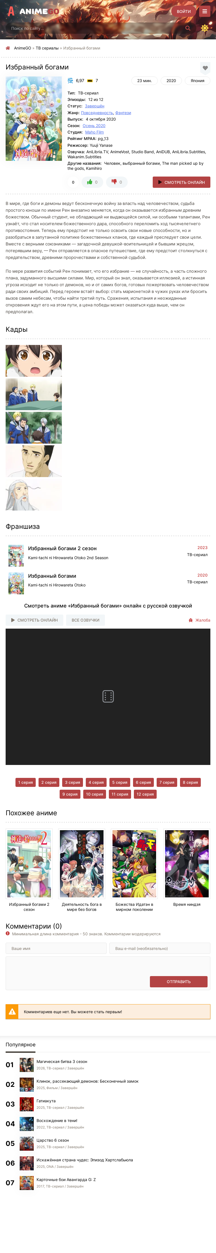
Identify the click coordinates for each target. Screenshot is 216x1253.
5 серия (119, 782)
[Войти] (183, 11)
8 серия (190, 782)
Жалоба (199, 620)
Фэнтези (123, 112)
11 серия (120, 794)
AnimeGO (22, 48)
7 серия (166, 782)
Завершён (94, 105)
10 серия (94, 794)
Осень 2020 (94, 125)
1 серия (25, 782)
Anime (39, 11)
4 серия (96, 782)
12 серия (145, 794)
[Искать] (187, 28)
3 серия (72, 782)
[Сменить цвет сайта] (204, 28)
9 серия (70, 794)
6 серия (143, 782)
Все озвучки (85, 620)
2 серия (49, 782)
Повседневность (97, 112)
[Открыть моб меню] (204, 11)
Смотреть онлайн (185, 182)
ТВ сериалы (47, 48)
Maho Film (94, 132)
